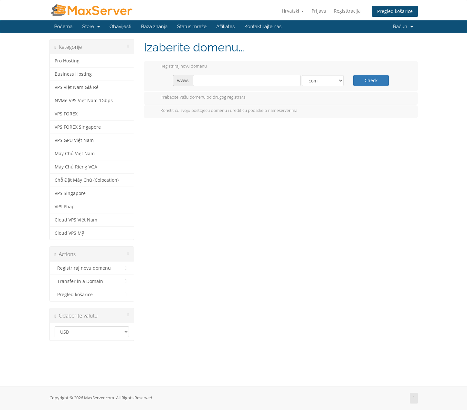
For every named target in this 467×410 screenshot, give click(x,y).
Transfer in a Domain (92, 281)
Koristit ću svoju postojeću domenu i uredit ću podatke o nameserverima (223, 110)
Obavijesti (120, 26)
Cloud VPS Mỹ (69, 233)
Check (371, 80)
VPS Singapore (70, 193)
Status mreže (192, 26)
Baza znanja (154, 26)
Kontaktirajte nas (262, 26)
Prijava (319, 11)
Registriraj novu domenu (92, 268)
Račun (403, 26)
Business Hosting (73, 74)
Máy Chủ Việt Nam (75, 153)
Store (91, 26)
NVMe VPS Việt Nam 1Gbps (84, 100)
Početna (63, 26)
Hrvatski (293, 11)
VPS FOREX (66, 114)
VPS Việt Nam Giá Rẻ (77, 87)
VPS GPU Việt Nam (74, 140)
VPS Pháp (65, 207)
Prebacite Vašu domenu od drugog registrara (198, 97)
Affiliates (225, 26)
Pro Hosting (67, 61)
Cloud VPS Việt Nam (76, 220)
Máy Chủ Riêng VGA (76, 167)
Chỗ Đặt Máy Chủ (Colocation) (87, 180)
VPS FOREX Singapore (78, 127)
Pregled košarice (395, 11)
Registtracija (347, 11)
